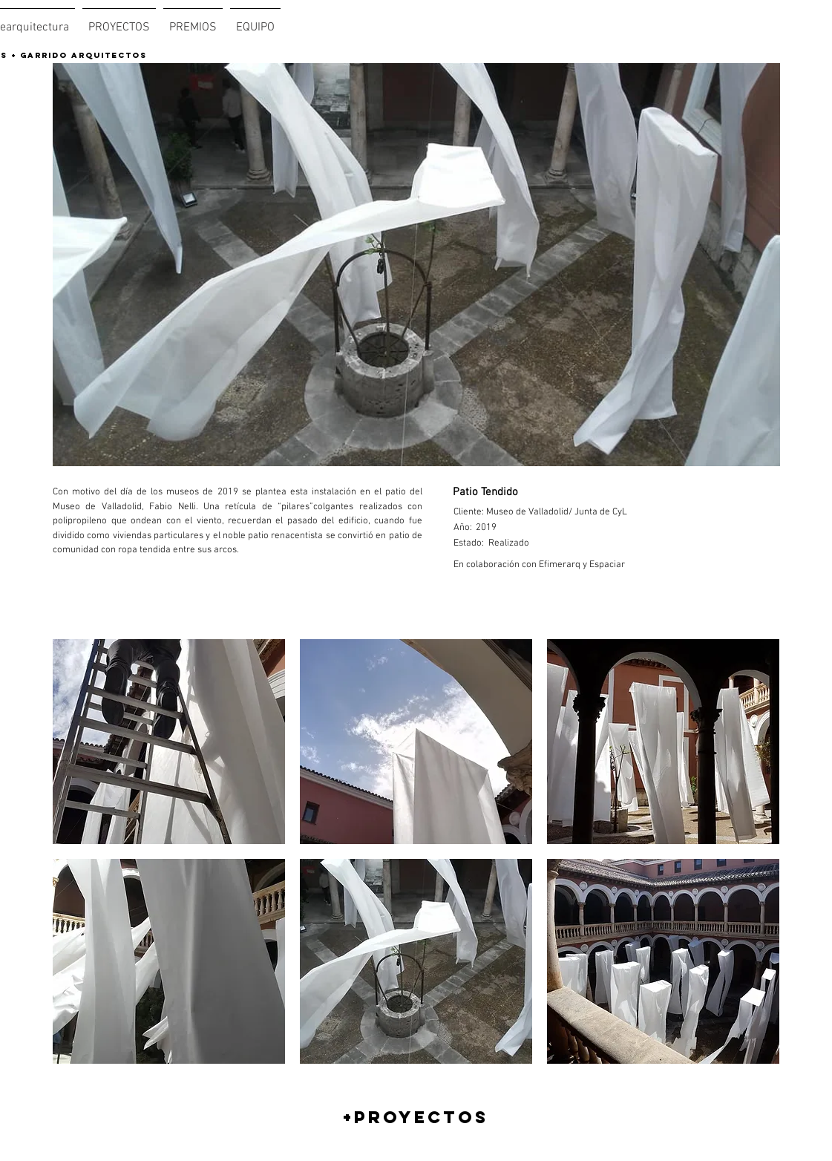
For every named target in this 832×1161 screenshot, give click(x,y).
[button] (169, 741)
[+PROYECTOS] (416, 1117)
